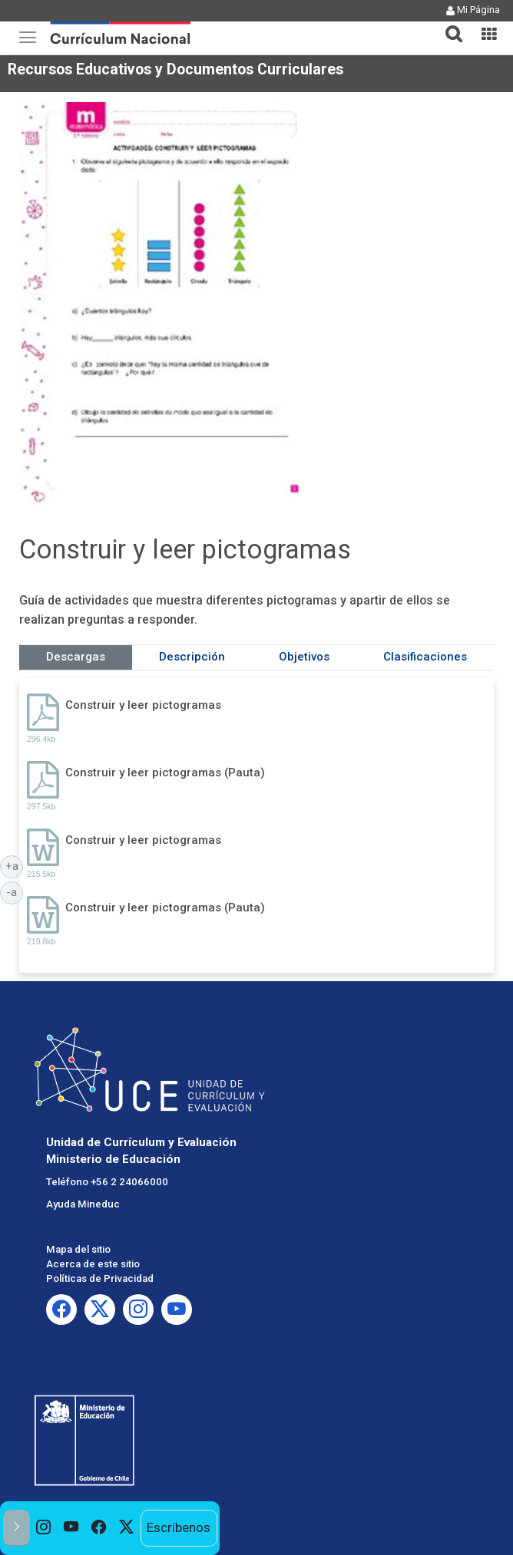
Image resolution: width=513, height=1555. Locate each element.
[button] (447, 24)
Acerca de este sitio (93, 1264)
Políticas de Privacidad (100, 1278)
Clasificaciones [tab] (425, 657)
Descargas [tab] (75, 657)
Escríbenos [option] (178, 1527)
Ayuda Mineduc (83, 1204)
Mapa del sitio (78, 1249)
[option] (44, 1528)
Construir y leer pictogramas (143, 705)
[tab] (447, 25)
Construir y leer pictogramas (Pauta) (165, 772)
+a (14, 865)
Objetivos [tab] (304, 657)
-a (14, 891)
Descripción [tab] (192, 657)
